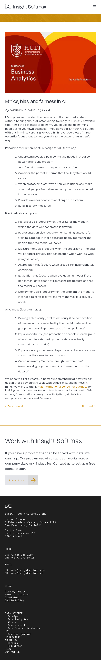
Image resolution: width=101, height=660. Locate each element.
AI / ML (13, 622)
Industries (15, 646)
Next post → (89, 406)
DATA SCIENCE (14, 613)
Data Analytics (18, 619)
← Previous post (14, 406)
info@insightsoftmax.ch (27, 573)
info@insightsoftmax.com (28, 570)
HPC (7, 631)
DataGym (13, 616)
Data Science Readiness (24, 628)
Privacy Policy (15, 591)
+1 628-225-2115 (22, 554)
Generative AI (17, 625)
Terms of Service (17, 594)
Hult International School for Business (62, 387)
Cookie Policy (14, 600)
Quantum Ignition (19, 634)
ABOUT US (11, 640)
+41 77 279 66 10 (22, 557)
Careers (13, 643)
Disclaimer (12, 597)
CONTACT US (12, 651)
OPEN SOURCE (13, 637)
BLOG (8, 648)
